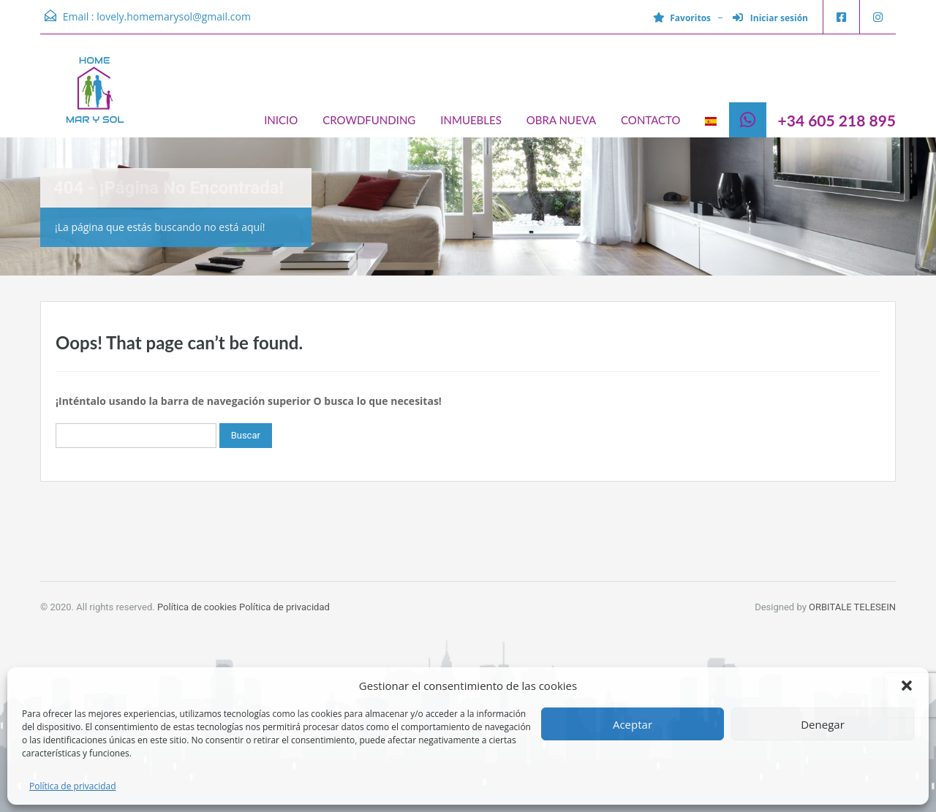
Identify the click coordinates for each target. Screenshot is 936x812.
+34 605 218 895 (837, 120)
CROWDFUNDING (368, 119)
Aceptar (632, 724)
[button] (906, 685)
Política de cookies (197, 607)
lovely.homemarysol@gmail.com (174, 16)
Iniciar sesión (770, 18)
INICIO (281, 119)
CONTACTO (650, 119)
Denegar (823, 724)
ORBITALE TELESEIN (852, 607)
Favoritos (682, 18)
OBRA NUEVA (561, 119)
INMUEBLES (470, 119)
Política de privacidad (72, 786)
